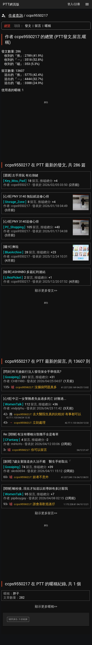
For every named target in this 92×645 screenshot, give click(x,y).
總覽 (7, 26)
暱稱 (48, 26)
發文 (28, 26)
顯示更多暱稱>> (46, 606)
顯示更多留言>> (46, 513)
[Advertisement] (46, 129)
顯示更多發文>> (46, 290)
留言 (38, 26)
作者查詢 (15, 15)
